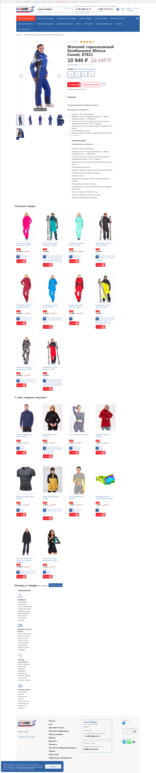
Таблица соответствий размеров (85, 69)
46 (84, 74)
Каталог (18, 2)
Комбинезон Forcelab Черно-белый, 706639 (24, 368)
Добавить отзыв (55, 585)
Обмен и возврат (56, 734)
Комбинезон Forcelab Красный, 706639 (76, 306)
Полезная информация (59, 731)
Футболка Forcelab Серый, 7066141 (25, 497)
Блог (51, 724)
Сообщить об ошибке (26, 737)
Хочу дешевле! (72, 65)
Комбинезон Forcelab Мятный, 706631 (76, 244)
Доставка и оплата (39, 2)
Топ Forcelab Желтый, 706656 (76, 497)
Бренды (52, 737)
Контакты (75, 2)
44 (78, 74)
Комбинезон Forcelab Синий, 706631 (50, 306)
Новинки (27, 2)
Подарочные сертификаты (90, 2)
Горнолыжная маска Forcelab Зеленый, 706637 (105, 497)
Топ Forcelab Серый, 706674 (78, 434)
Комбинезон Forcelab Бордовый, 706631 (23, 306)
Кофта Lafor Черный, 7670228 (50, 435)
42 (71, 74)
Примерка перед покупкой (76, 89)
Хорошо (53, 766)
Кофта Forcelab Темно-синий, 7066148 (24, 435)
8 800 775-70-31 (105, 9)
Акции (50, 2)
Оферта (52, 751)
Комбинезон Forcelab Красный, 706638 (50, 368)
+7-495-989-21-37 (83, 9)
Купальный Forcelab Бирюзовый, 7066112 (50, 559)
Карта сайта (54, 754)
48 (91, 74)
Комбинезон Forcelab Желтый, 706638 (103, 306)
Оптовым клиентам (62, 2)
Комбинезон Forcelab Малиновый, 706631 (23, 244)
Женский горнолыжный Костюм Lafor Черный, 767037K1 (24, 560)
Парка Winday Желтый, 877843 (51, 497)
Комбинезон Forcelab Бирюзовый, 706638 (50, 244)
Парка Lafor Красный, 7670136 (103, 435)
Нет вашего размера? (74, 78)
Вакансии (53, 741)
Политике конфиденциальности (26, 767)
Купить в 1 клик (91, 84)
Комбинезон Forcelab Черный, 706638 (103, 244)
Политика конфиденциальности (62, 747)
